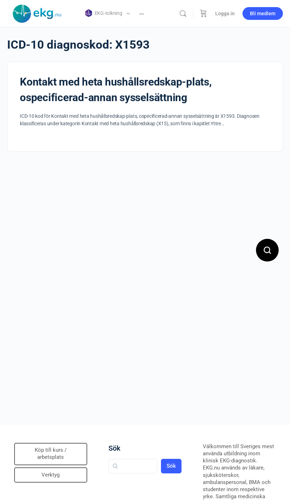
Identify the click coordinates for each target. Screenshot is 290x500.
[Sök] (183, 13)
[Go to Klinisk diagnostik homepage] (37, 13)
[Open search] (267, 250)
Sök (114, 448)
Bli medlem (262, 13)
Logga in (225, 13)
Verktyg (50, 475)
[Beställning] (203, 13)
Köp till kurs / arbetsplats (51, 453)
